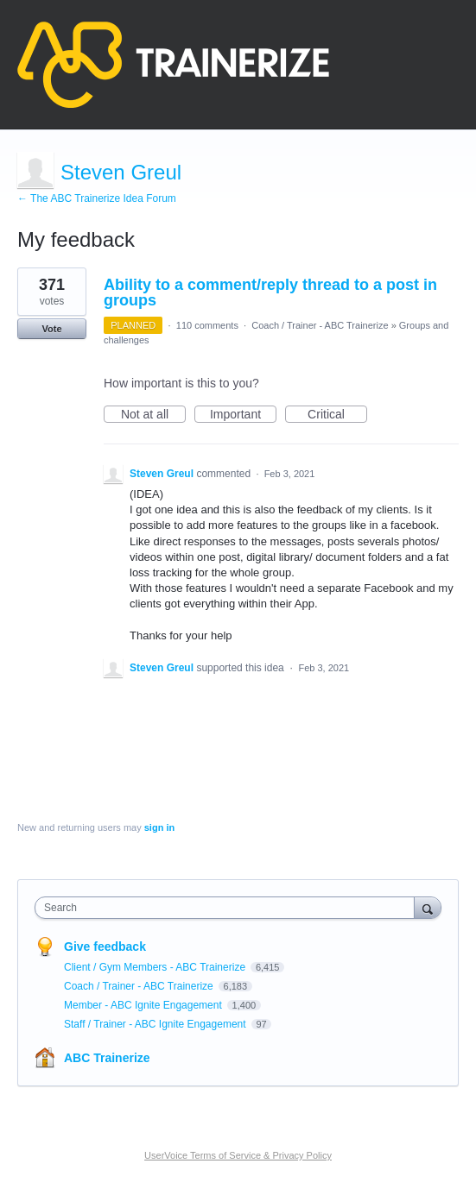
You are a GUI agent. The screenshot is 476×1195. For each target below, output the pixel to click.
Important (243, 415)
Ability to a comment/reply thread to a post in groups (270, 292)
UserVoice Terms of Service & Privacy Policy (238, 1155)
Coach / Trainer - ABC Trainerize (319, 325)
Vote (51, 329)
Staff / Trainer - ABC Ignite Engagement (156, 1024)
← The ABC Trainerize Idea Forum (96, 198)
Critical (337, 415)
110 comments (207, 325)
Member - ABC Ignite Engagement (144, 1005)
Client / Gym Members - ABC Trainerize (156, 967)
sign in (159, 827)
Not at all (153, 415)
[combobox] (228, 908)
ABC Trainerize (107, 1058)
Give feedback (105, 946)
